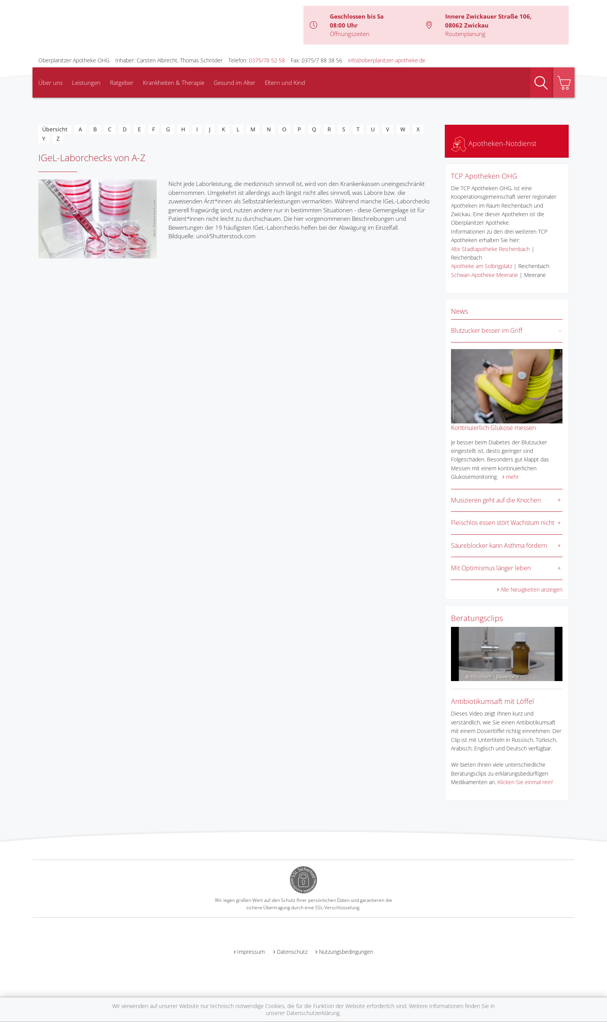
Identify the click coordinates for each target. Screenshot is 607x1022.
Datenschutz (292, 951)
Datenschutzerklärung (313, 1013)
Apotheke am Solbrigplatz (481, 266)
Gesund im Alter (234, 82)
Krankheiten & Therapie (173, 82)
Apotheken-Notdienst (494, 143)
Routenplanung (465, 34)
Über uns (50, 82)
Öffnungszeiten (349, 34)
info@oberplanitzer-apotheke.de (386, 60)
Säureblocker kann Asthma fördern (499, 545)
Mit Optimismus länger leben (491, 568)
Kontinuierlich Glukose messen (493, 427)
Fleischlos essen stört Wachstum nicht (502, 522)
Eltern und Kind (285, 82)
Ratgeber (122, 82)
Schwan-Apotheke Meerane (484, 275)
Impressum (251, 951)
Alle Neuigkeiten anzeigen (531, 589)
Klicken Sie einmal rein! (525, 782)
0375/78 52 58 (267, 60)
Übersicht (54, 129)
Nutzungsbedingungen (346, 951)
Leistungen (86, 82)
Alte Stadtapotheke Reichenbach (490, 249)
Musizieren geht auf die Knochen (496, 500)
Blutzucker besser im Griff (487, 330)
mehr (512, 476)
